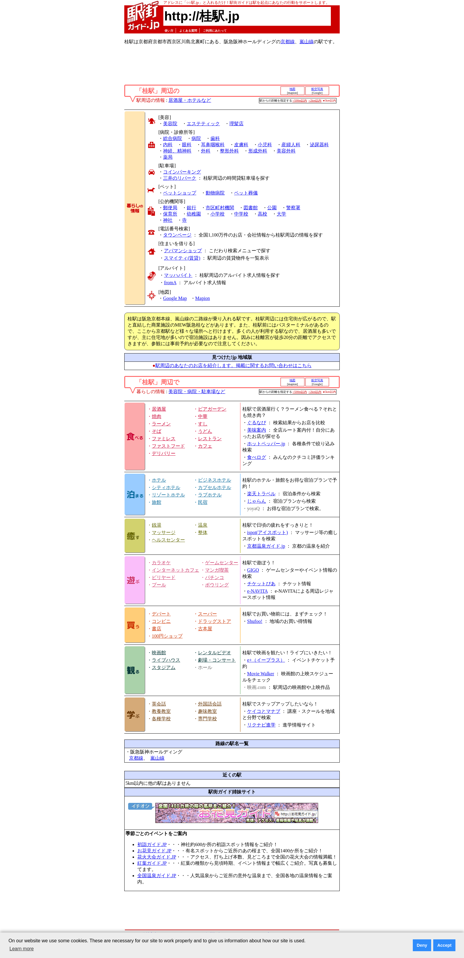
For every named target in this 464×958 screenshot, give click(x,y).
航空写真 (317, 89)
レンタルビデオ (214, 652)
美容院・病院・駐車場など (196, 391)
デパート (161, 613)
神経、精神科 (177, 150)
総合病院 (172, 138)
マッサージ (163, 532)
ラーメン (161, 423)
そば (156, 431)
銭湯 (156, 525)
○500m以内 (300, 100)
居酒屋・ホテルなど (189, 100)
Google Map (175, 298)
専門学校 (207, 718)
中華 (202, 416)
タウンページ (177, 234)
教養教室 (161, 711)
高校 (262, 213)
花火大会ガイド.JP (156, 856)
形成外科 (257, 150)
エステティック (203, 123)
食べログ (256, 457)
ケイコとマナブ (263, 711)
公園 (272, 207)
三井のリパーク (179, 178)
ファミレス (163, 438)
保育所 (170, 213)
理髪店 (236, 123)
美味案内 (256, 430)
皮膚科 (241, 144)
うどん (205, 431)
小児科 (265, 144)
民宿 (202, 502)
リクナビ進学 (261, 724)
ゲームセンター (221, 562)
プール (159, 584)
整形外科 (229, 150)
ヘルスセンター (168, 539)
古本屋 (205, 628)
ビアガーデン (212, 409)
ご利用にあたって (215, 30)
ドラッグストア (214, 621)
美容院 (170, 123)
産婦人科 (290, 144)
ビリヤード (163, 577)
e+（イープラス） (266, 660)
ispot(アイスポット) (267, 532)
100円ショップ (167, 636)
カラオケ (161, 562)
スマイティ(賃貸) (182, 258)
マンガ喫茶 (217, 570)
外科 (205, 150)
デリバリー (163, 453)
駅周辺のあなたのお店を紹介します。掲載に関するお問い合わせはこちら (233, 365)
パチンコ (214, 577)
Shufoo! (254, 621)
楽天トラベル (261, 493)
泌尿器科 (319, 144)
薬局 (168, 157)
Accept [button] (444, 945)
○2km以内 (314, 100)
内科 (168, 144)
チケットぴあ (261, 583)
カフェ (205, 446)
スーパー (207, 613)
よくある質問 (188, 30)
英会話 (159, 703)
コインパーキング (182, 171)
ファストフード (168, 446)
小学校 (217, 213)
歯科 (215, 138)
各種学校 (161, 718)
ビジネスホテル (214, 480)
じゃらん (256, 501)
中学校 (241, 213)
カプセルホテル (214, 487)
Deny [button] (422, 945)
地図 (292, 89)
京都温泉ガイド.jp (266, 546)
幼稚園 (194, 213)
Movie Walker (260, 673)
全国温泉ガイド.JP (156, 875)
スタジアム (163, 667)
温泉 (202, 525)
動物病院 (215, 192)
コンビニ (161, 621)
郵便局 (170, 207)
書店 (156, 628)
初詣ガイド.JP (152, 844)
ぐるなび (256, 422)
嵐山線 (306, 41)
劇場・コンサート (217, 660)
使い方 (169, 30)
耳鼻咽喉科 (213, 144)
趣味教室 (207, 711)
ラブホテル (210, 494)
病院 (196, 138)
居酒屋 (159, 409)
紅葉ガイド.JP (152, 863)
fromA (170, 282)
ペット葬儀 (246, 192)
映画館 (159, 652)
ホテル (159, 480)
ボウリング (217, 584)
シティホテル (166, 487)
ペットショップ (179, 192)
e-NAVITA (257, 591)
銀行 (191, 207)
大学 (281, 213)
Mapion (202, 298)
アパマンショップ (183, 250)
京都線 (288, 41)
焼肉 (156, 416)
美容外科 (286, 150)
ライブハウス (166, 660)
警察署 (293, 207)
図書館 (251, 207)
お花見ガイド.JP (154, 850)
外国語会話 (210, 703)
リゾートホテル (168, 494)
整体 (202, 532)
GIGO (253, 570)
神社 (168, 220)
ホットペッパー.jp (266, 443)
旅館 (156, 502)
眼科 (186, 144)
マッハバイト (178, 275)
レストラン (210, 438)
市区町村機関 (220, 207)
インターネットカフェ (175, 570)
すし (202, 423)
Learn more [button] (21, 948)
